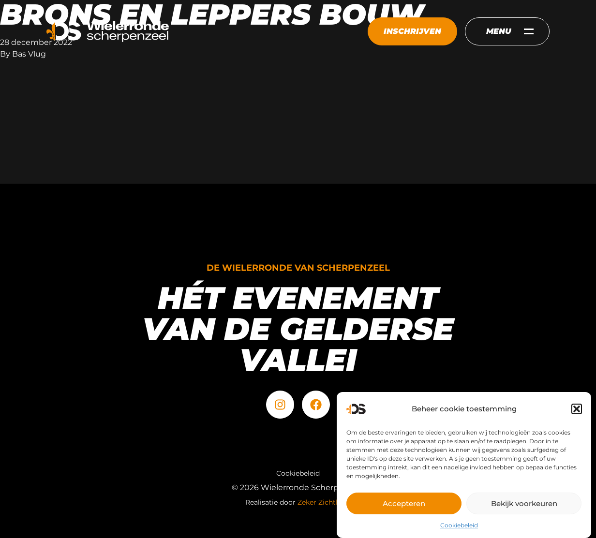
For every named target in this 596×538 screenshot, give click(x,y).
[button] (576, 409)
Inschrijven (412, 31)
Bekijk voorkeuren (524, 504)
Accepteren (404, 504)
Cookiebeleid (459, 525)
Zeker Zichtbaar (324, 502)
